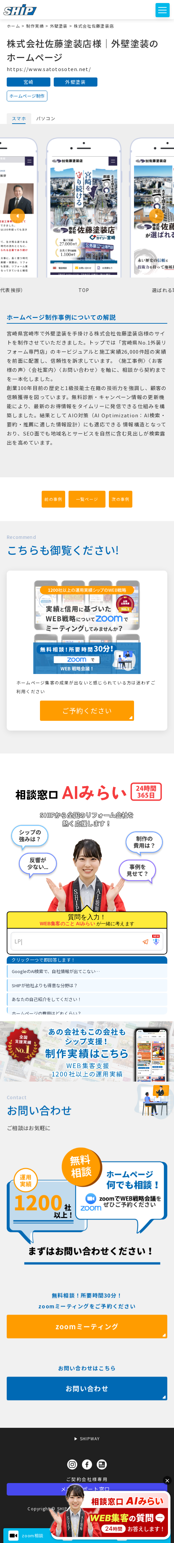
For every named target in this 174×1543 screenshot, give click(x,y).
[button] (17, 215)
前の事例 (53, 499)
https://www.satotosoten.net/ (49, 68)
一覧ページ (87, 499)
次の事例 (120, 499)
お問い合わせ (87, 1411)
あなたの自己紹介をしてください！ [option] (47, 999)
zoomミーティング (87, 1349)
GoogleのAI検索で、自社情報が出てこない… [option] (56, 971)
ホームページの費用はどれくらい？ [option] (47, 1013)
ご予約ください (87, 710)
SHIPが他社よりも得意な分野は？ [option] (45, 985)
